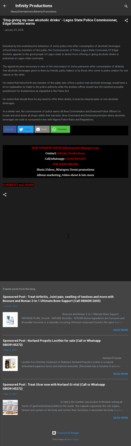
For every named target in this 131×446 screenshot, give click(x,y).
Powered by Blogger (65, 432)
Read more (120, 330)
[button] (126, 21)
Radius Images (73, 439)
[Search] (126, 7)
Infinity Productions (33, 5)
